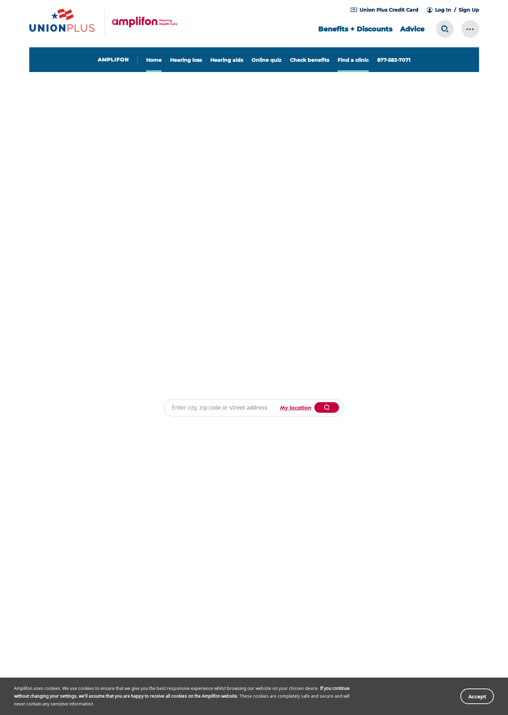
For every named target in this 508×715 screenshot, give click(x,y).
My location (295, 363)
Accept (477, 696)
